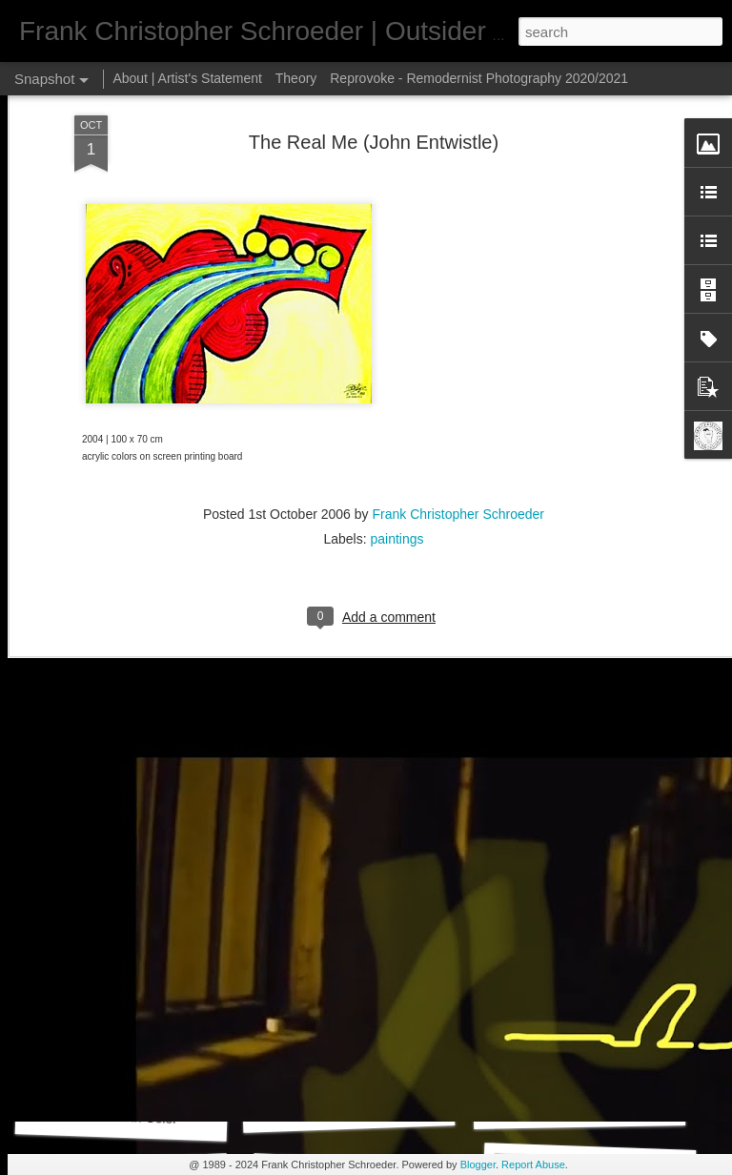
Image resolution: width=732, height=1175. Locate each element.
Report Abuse (533, 1164)
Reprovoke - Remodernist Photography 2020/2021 (479, 78)
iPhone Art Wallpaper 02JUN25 (381, 850)
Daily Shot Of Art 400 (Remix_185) (619, 1105)
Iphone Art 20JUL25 (128, 857)
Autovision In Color (121, 1116)
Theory (296, 78)
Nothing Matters (587, 846)
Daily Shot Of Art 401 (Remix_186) (387, 1107)
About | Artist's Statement (187, 78)
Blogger (478, 1164)
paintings (397, 348)
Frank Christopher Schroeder (458, 323)
